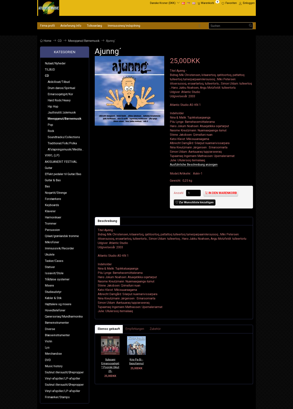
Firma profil (47, 25)
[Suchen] (250, 26)
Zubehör (155, 329)
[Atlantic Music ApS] (48, 7)
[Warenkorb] (208, 3)
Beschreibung (107, 221)
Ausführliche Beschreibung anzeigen (194, 164)
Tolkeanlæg (94, 25)
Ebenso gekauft (109, 329)
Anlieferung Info (70, 25)
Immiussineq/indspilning (124, 25)
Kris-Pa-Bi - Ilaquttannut (136, 361)
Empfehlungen (135, 329)
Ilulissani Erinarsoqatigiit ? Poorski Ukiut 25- (110, 365)
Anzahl (179, 193)
